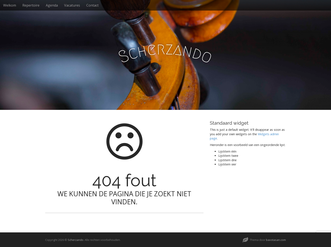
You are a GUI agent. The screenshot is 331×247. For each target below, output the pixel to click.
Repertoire (30, 5)
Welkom (9, 5)
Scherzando (75, 240)
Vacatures (72, 5)
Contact (92, 5)
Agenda (52, 5)
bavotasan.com (276, 240)
